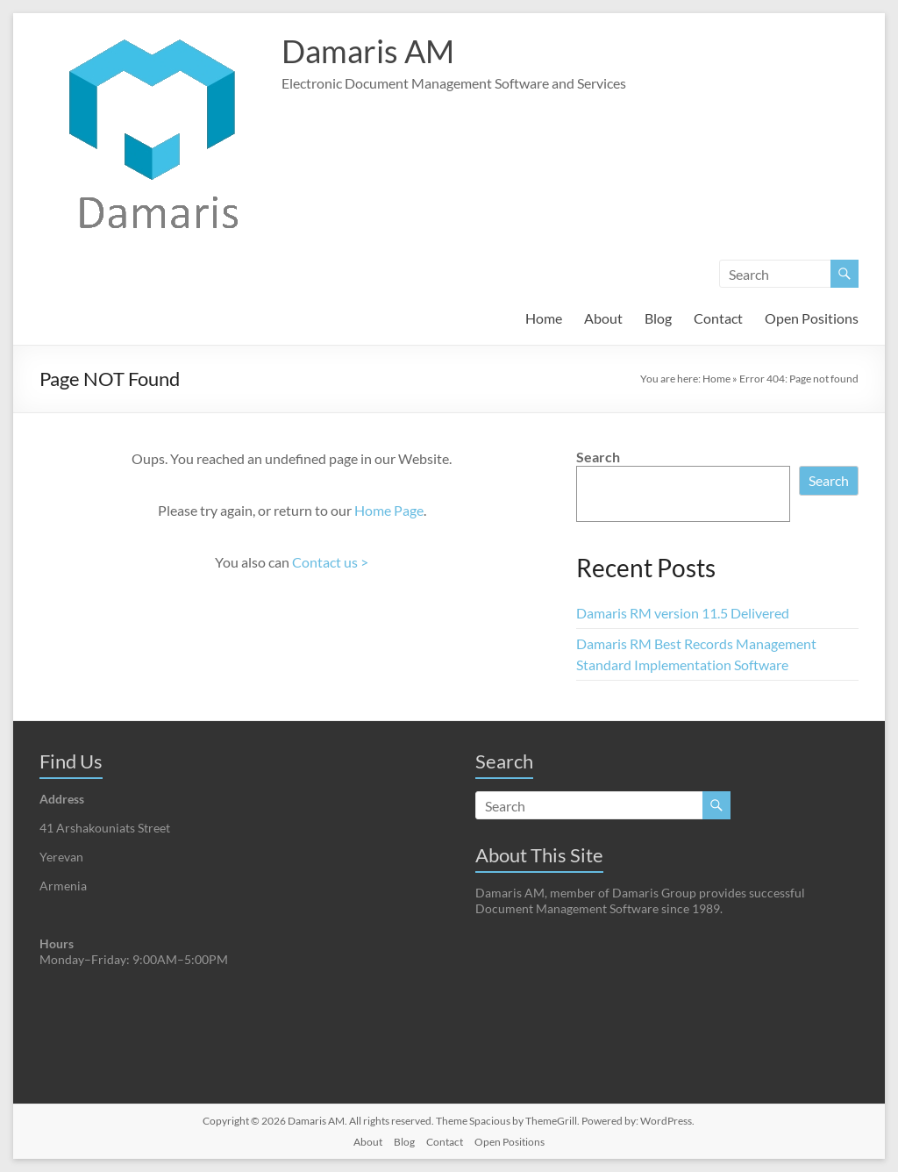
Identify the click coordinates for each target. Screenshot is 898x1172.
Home (543, 318)
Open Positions (812, 318)
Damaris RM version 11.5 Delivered (682, 612)
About (603, 318)
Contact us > (330, 562)
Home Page (389, 510)
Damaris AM (368, 51)
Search (598, 456)
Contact (718, 318)
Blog (658, 318)
